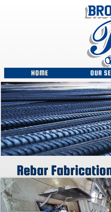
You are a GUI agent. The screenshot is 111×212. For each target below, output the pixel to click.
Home (39, 73)
